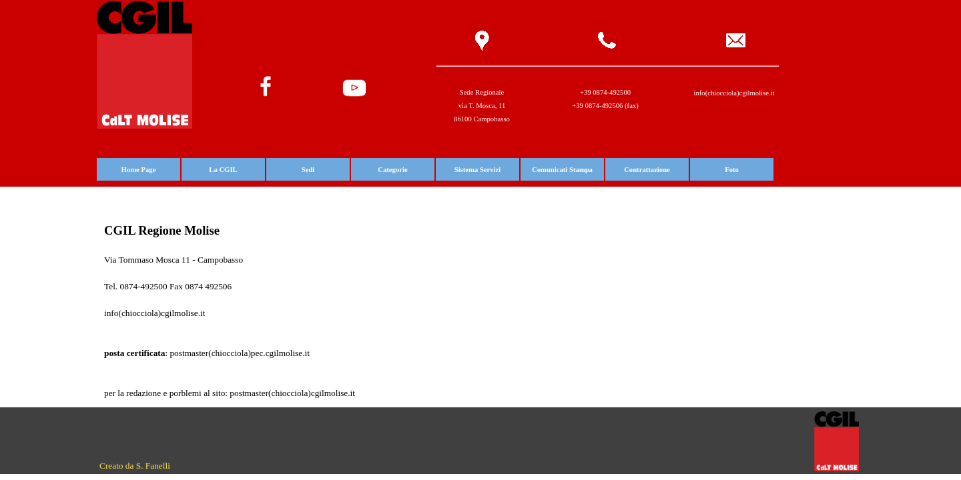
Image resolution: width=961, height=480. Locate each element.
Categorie (392, 169)
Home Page (138, 169)
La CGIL (223, 169)
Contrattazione (647, 169)
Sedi (308, 169)
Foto (732, 169)
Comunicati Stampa (562, 169)
